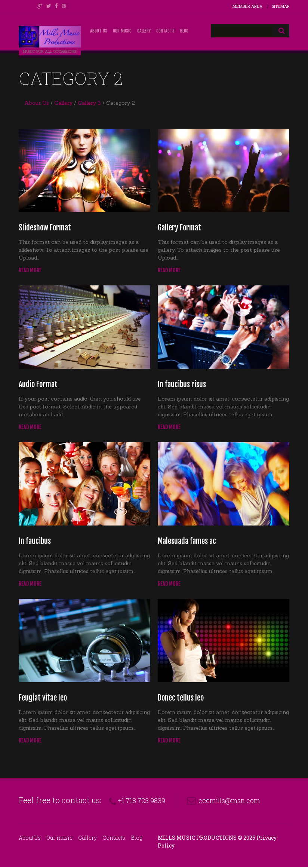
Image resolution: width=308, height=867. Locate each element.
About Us (98, 31)
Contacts (165, 31)
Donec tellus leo (181, 697)
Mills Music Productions (197, 837)
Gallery (144, 31)
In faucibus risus (182, 384)
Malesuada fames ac (187, 541)
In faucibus (35, 541)
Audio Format (38, 384)
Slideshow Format (45, 227)
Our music (122, 31)
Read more (30, 270)
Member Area (247, 6)
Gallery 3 (89, 102)
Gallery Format (179, 227)
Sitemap (280, 6)
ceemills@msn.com (229, 800)
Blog (184, 31)
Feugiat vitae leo (43, 697)
